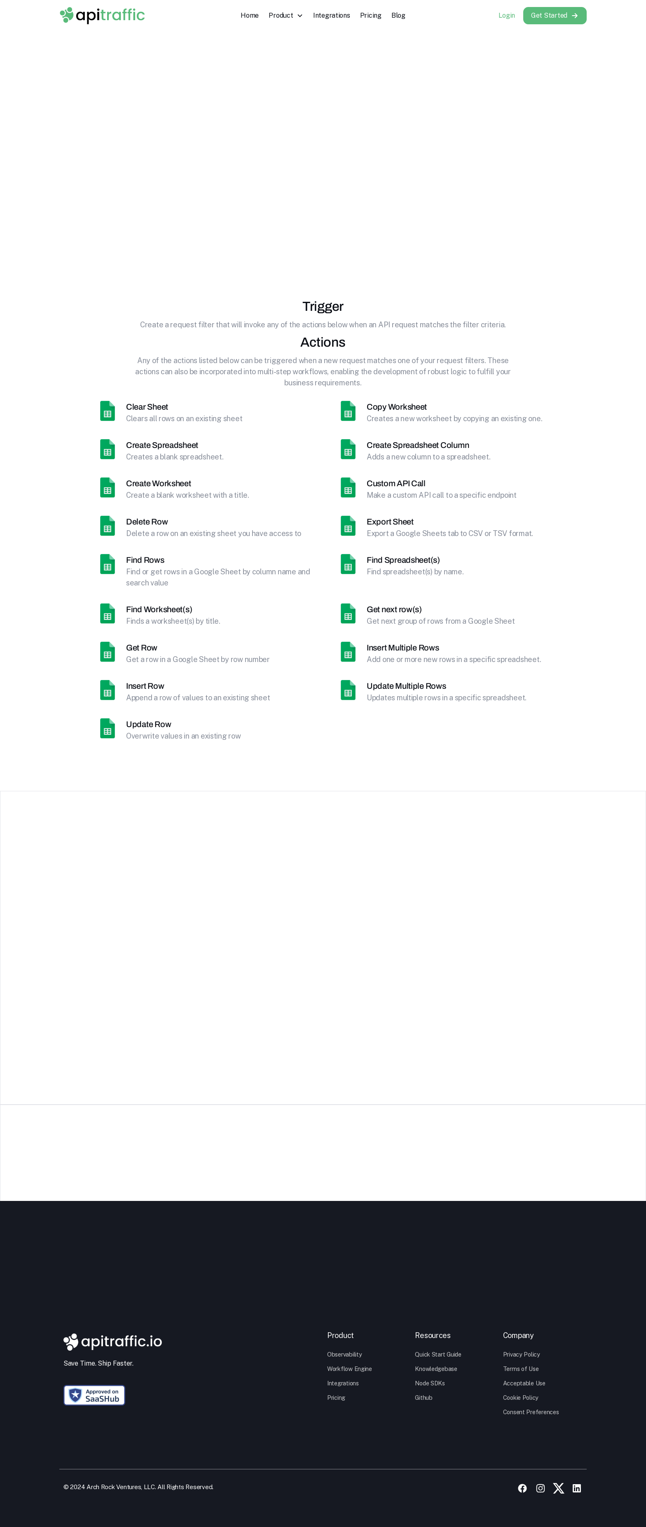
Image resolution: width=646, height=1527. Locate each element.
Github (423, 1397)
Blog (398, 15)
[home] (102, 16)
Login (507, 15)
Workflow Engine (349, 1368)
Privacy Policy (521, 1354)
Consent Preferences (531, 1411)
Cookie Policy (521, 1397)
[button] (286, 15)
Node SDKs (430, 1383)
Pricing (371, 15)
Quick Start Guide (438, 1354)
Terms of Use (521, 1368)
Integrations (331, 15)
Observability (344, 1354)
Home (250, 15)
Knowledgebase (436, 1368)
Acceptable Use (524, 1383)
